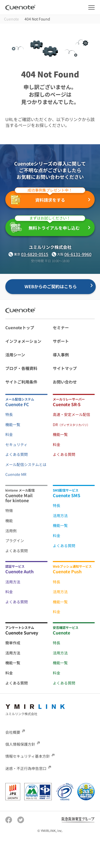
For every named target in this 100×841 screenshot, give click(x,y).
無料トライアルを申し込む (47, 226)
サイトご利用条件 (21, 382)
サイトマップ (65, 368)
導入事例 (61, 354)
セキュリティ (16, 444)
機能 (9, 520)
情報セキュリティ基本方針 (27, 756)
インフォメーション (23, 341)
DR (71, 424)
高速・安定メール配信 (71, 414)
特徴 (9, 510)
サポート (61, 341)
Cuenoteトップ (19, 327)
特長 (9, 414)
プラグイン (14, 540)
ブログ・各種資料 (21, 368)
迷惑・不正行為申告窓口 (25, 768)
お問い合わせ (65, 382)
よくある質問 (16, 454)
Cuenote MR (15, 474)
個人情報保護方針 (20, 744)
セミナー (61, 327)
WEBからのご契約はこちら (51, 286)
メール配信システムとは (25, 464)
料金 (9, 434)
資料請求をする (47, 198)
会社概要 (12, 732)
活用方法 (60, 515)
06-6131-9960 (77, 254)
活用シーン (15, 354)
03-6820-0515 (34, 254)
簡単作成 (12, 642)
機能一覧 (12, 424)
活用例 (11, 530)
